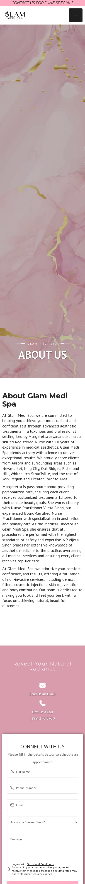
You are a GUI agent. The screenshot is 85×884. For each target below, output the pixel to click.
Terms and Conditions (40, 864)
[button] (76, 15)
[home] (13, 15)
